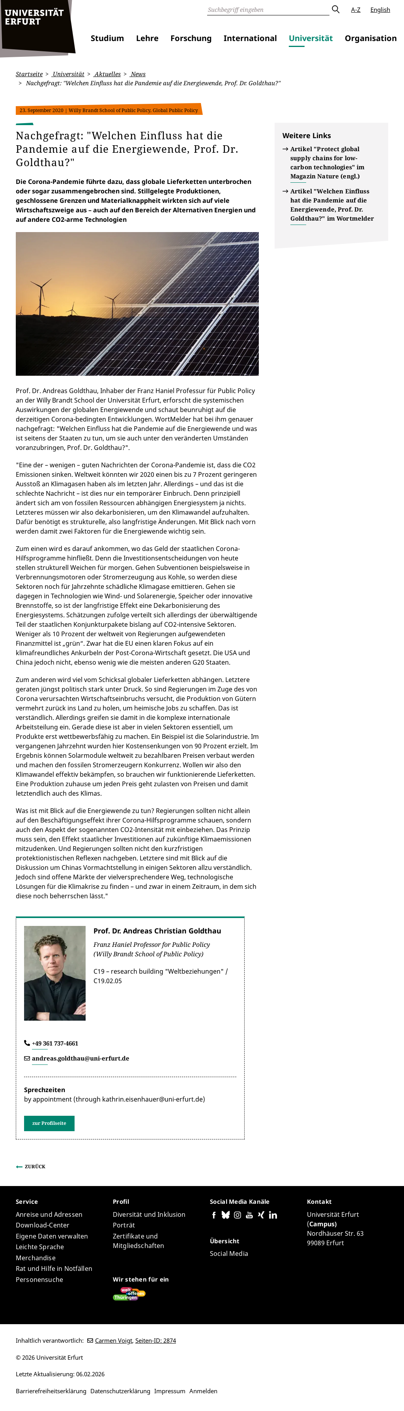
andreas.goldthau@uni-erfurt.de (80, 1058)
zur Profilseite (49, 1123)
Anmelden (203, 1391)
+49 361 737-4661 (55, 1043)
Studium (107, 38)
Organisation (371, 38)
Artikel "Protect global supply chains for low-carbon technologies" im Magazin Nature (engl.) (327, 162)
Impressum (169, 1391)
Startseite (29, 74)
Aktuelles (107, 74)
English (380, 9)
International (250, 38)
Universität (311, 38)
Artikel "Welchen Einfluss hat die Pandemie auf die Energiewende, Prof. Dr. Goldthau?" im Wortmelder (332, 204)
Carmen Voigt (113, 1340)
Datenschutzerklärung (120, 1391)
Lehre (147, 38)
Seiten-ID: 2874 (155, 1340)
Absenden (335, 9)
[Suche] (268, 9)
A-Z (356, 9)
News (137, 74)
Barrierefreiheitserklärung (51, 1391)
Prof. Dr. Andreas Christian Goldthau (157, 930)
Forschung (191, 38)
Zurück (35, 1166)
